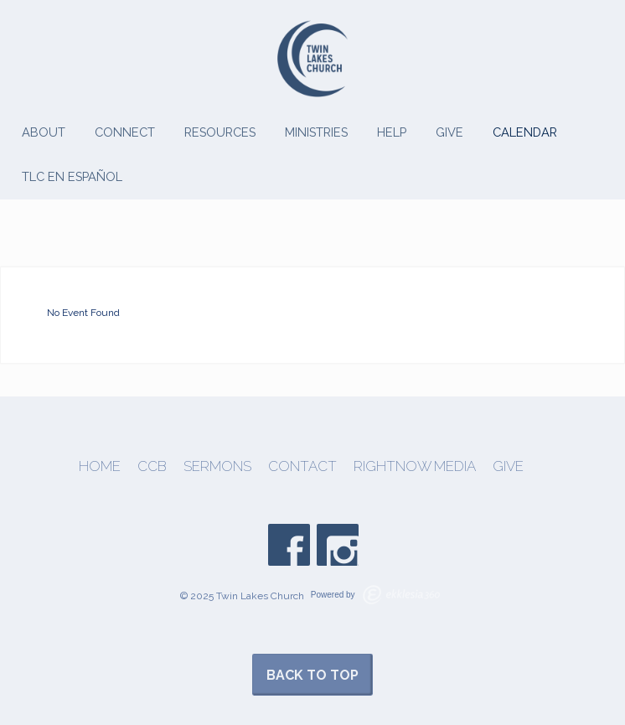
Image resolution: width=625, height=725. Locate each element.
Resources (220, 132)
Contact (302, 466)
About (43, 132)
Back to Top (312, 675)
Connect (125, 132)
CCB (152, 466)
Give (449, 132)
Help (391, 132)
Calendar (525, 132)
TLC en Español (72, 176)
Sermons (217, 466)
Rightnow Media (415, 466)
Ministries (316, 132)
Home (100, 466)
